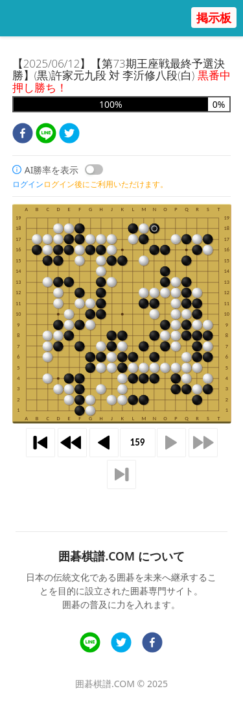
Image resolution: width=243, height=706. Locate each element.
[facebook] (22, 135)
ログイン (27, 184)
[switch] (94, 169)
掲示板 (213, 17)
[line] (46, 135)
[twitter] (69, 135)
